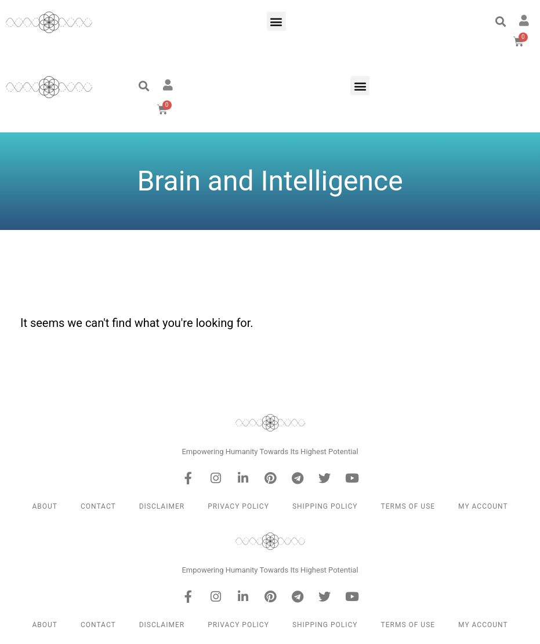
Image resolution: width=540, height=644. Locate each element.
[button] (276, 21)
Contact (98, 506)
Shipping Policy (325, 506)
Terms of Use (408, 506)
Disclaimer (161, 506)
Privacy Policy (238, 506)
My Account (483, 506)
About (44, 506)
